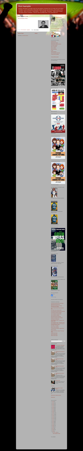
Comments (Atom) (25, 35)
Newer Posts (21, 33)
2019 (53, 411)
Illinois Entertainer (54, 49)
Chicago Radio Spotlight (55, 54)
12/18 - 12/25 (55, 432)
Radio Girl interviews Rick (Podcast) (57, 317)
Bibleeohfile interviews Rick (55, 304)
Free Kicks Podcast (54, 45)
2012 (53, 421)
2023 (53, 405)
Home (36, 33)
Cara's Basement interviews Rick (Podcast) (58, 311)
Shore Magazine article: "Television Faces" (58, 322)
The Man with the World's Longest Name (57, 328)
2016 (53, 415)
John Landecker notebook (55, 315)
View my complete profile (55, 28)
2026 (53, 401)
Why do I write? (53, 329)
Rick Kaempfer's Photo (23, 18)
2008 (53, 426)
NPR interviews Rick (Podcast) (56, 316)
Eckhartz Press (53, 41)
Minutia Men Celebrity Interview (56, 395)
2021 (53, 408)
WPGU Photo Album (54, 335)
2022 (53, 407)
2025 (53, 403)
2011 (53, 422)
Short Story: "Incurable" (55, 325)
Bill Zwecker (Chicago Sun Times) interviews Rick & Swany (56, 306)
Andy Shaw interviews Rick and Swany (57, 303)
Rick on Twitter (53, 47)
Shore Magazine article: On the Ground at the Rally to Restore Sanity (57, 324)
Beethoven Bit (57, 380)
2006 (53, 429)
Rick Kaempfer (24, 6)
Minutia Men (53, 397)
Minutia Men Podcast (54, 42)
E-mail (52, 50)
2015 (53, 417)
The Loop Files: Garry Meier (59, 345)
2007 (53, 428)
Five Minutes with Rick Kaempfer (56, 312)
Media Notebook (53, 51)
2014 (53, 418)
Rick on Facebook (54, 46)
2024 (53, 404)
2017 (53, 414)
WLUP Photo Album (54, 334)
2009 (53, 425)
